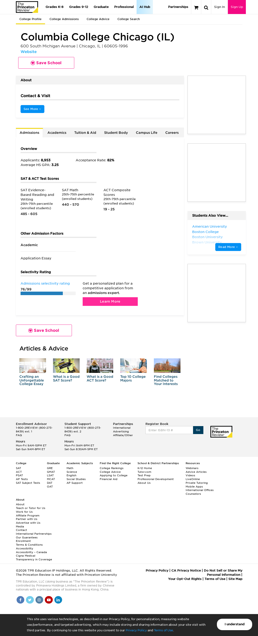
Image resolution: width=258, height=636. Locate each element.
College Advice (98, 19)
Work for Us (24, 511)
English (71, 475)
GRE (50, 468)
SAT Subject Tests (28, 482)
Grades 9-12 (78, 7)
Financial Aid (108, 479)
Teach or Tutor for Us (30, 508)
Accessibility (24, 548)
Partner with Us (26, 519)
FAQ (19, 435)
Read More (228, 247)
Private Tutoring (197, 482)
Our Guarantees (27, 537)
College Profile (30, 19)
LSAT (50, 475)
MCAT (51, 479)
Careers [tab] (172, 132)
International (122, 427)
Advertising (121, 431)
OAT (50, 486)
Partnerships (178, 7)
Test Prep (144, 475)
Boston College (205, 232)
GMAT (51, 471)
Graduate (101, 7)
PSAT (19, 475)
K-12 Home (145, 468)
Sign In (219, 7)
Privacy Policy (136, 630)
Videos (190, 475)
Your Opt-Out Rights (184, 579)
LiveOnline (193, 479)
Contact (21, 530)
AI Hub (144, 7)
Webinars (192, 468)
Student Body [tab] (116, 132)
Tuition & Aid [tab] (85, 132)
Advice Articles (196, 471)
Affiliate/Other (123, 435)
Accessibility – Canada (31, 552)
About (20, 504)
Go (198, 430)
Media (20, 526)
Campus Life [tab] (146, 132)
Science (72, 471)
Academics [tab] (56, 132)
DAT (49, 482)
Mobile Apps (194, 486)
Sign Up (237, 7)
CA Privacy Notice (186, 570)
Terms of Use (163, 630)
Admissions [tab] (29, 132)
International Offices (200, 490)
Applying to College (113, 475)
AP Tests (22, 479)
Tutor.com (144, 471)
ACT (19, 471)
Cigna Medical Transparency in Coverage (34, 557)
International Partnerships (34, 533)
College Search (128, 19)
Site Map (235, 579)
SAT (18, 468)
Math (70, 468)
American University (209, 226)
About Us (144, 482)
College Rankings (112, 468)
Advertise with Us (28, 522)
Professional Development (156, 479)
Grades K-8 (55, 7)
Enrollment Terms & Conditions (29, 542)
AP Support (75, 482)
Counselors (193, 493)
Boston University (207, 237)
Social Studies (76, 479)
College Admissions (64, 19)
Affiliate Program (27, 515)
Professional (124, 7)
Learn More (110, 301)
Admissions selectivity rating (45, 283)
